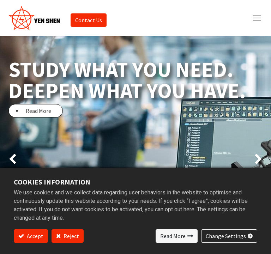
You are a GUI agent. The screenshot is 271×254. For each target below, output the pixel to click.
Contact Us (88, 20)
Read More (173, 236)
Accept (34, 236)
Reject (70, 236)
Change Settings (226, 236)
